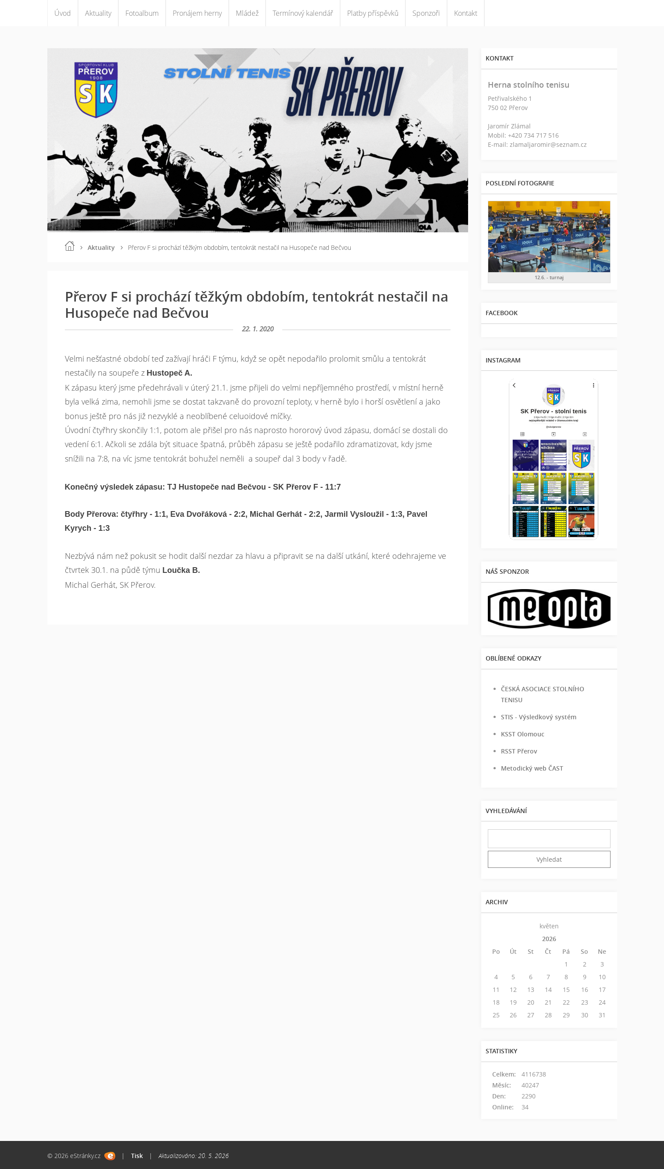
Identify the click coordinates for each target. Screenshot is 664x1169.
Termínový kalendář (303, 13)
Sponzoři (426, 13)
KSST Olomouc (522, 734)
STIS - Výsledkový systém (538, 717)
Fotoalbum (142, 13)
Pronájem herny (197, 13)
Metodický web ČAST (532, 768)
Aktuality (98, 13)
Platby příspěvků (372, 13)
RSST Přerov (519, 751)
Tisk (137, 1155)
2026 (549, 938)
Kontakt (465, 13)
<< (496, 926)
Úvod (62, 13)
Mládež (247, 13)
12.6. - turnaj (549, 277)
